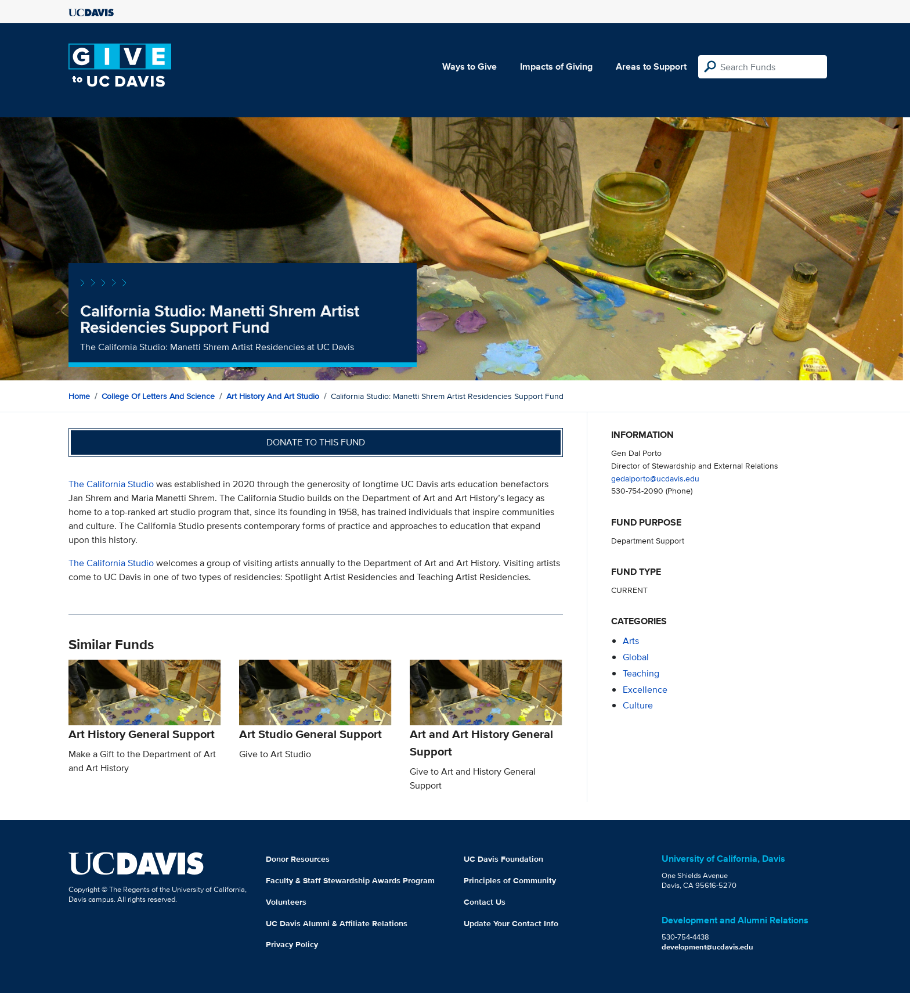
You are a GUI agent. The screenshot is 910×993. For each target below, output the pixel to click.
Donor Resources (298, 859)
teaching (641, 673)
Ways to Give (469, 66)
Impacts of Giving (556, 66)
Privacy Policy (292, 944)
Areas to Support (651, 66)
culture (638, 705)
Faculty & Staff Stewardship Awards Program (350, 880)
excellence (645, 689)
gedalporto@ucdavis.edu (655, 478)
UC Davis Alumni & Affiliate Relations (336, 923)
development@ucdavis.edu (707, 946)
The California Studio (111, 484)
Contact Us (484, 902)
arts (631, 640)
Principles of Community (510, 880)
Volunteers (286, 902)
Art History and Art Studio (272, 396)
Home (79, 396)
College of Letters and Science (158, 396)
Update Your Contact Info (511, 923)
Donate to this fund (315, 442)
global (636, 657)
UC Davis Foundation (503, 859)
